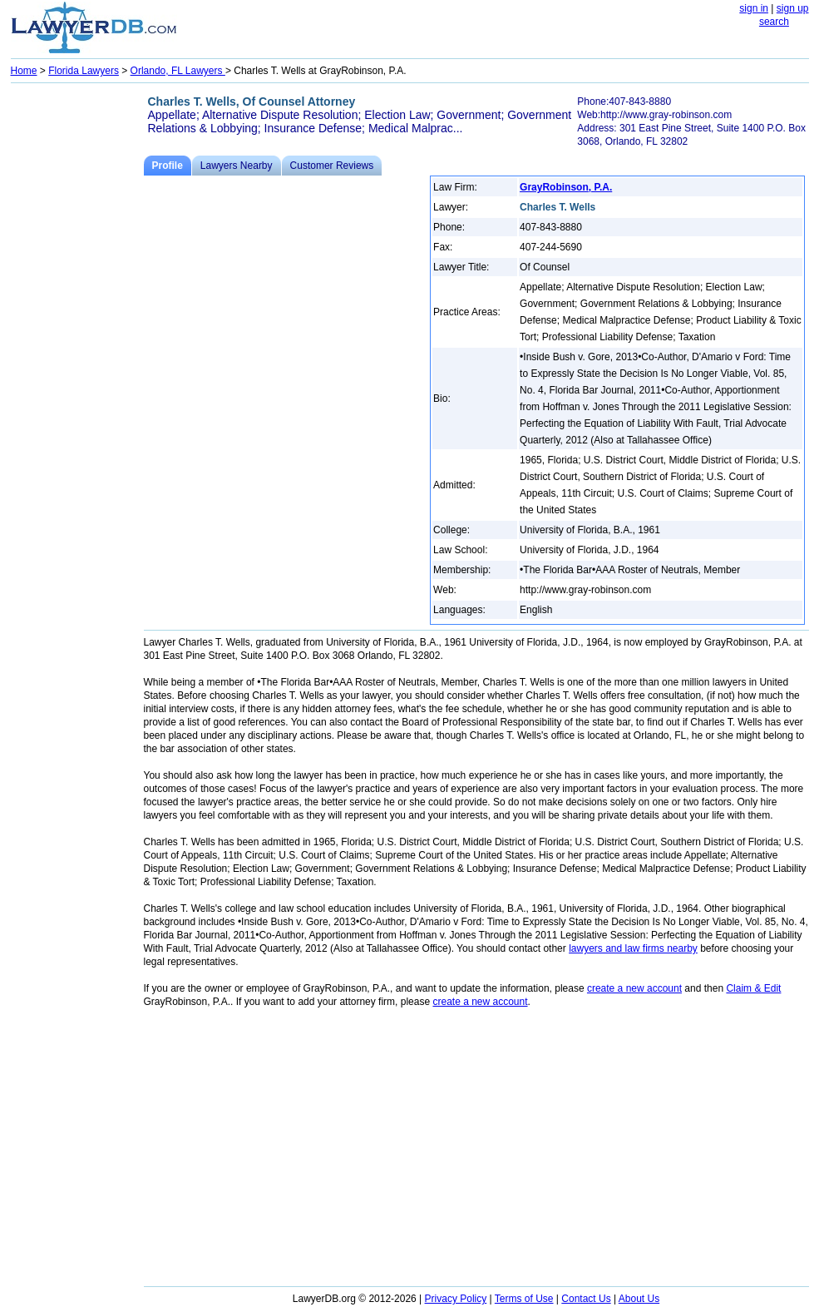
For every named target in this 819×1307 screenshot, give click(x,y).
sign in (753, 8)
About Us (639, 1299)
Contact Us (585, 1299)
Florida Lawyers (83, 71)
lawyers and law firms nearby (633, 948)
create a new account (634, 988)
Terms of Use (524, 1299)
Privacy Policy (456, 1299)
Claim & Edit (753, 988)
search (774, 21)
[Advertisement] (77, 337)
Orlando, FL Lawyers (178, 71)
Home (24, 71)
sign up (793, 8)
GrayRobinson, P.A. (566, 187)
